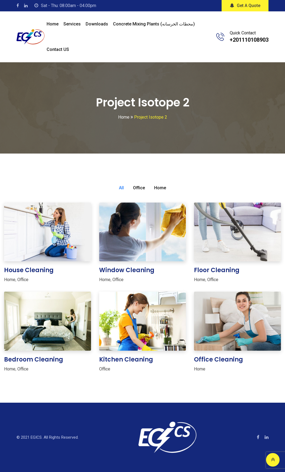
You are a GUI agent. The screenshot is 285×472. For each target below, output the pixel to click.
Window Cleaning (126, 270)
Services (72, 24)
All (121, 187)
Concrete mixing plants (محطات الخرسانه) (154, 24)
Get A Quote (245, 5)
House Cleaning (29, 270)
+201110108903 (249, 40)
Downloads (97, 24)
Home (53, 24)
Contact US (58, 49)
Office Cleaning (218, 359)
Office (139, 187)
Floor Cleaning (216, 270)
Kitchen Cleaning (126, 359)
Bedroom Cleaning (33, 359)
